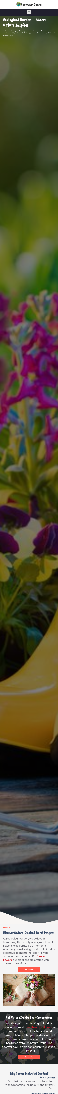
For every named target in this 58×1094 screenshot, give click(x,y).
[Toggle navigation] (29, 12)
